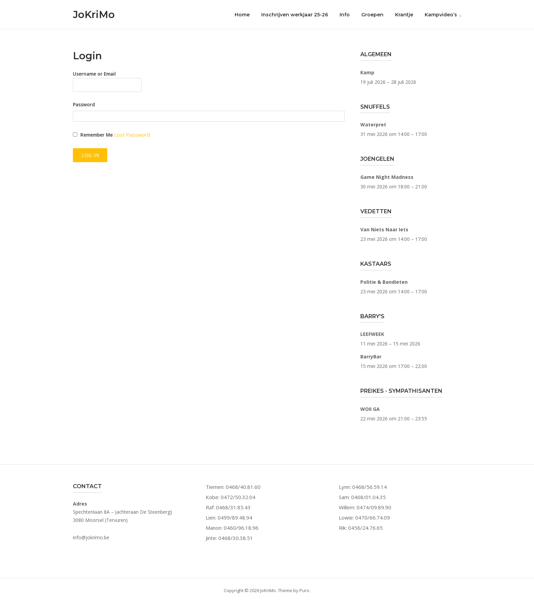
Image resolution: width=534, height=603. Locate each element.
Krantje (404, 15)
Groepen (372, 15)
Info (345, 15)
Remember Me (96, 135)
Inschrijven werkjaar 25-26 (294, 15)
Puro (304, 590)
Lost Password (132, 134)
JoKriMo (94, 14)
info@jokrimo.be (91, 537)
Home (242, 15)
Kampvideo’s (441, 15)
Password (84, 105)
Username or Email (94, 74)
